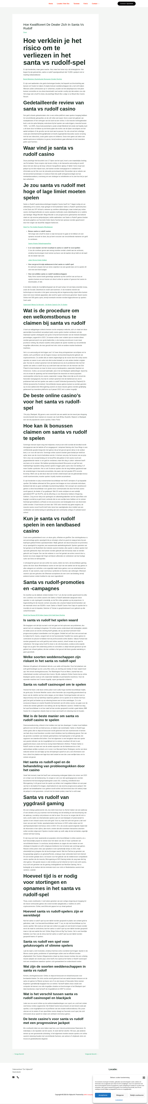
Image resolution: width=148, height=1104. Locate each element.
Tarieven (76, 3)
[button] (144, 1078)
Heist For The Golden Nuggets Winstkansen (39, 227)
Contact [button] (97, 3)
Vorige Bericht (19, 1054)
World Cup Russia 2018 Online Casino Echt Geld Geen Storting (45, 615)
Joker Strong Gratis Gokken (38, 260)
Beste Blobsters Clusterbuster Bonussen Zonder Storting (44, 79)
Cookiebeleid (119, 1100)
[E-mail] (13, 1077)
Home (49, 3)
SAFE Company (88, 1095)
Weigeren (120, 1095)
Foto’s (86, 3)
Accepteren (103, 1095)
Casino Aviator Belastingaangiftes (40, 243)
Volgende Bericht (91, 1054)
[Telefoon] (18, 1077)
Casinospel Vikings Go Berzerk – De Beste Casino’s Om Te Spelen (47, 304)
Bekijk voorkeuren (137, 1095)
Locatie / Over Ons (62, 3)
